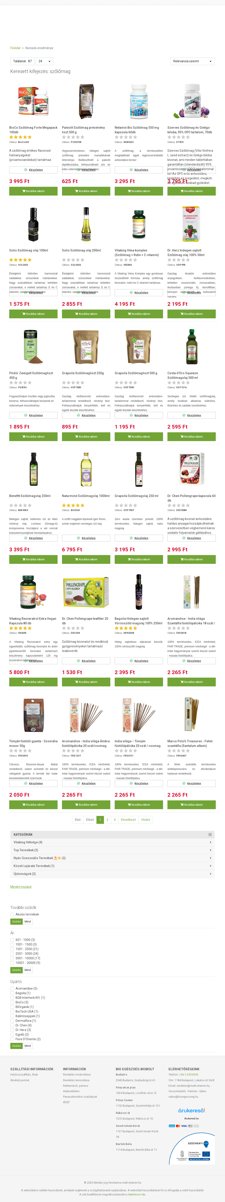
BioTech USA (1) (27, 1011)
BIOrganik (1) (25, 1007)
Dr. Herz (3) (23, 1030)
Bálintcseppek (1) (28, 1016)
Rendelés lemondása (76, 1080)
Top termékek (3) (26, 850)
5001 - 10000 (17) (28, 958)
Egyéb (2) (22, 1034)
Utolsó (145, 819)
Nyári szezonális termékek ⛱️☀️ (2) (40, 858)
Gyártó (16, 981)
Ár (12, 933)
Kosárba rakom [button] (33, 191)
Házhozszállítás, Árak (24, 1074)
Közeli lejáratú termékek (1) (34, 866)
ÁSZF (66, 1102)
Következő (128, 819)
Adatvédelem (71, 1091)
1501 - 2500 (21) (27, 949)
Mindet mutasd (20, 887)
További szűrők (23, 907)
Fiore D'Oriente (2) (28, 1039)
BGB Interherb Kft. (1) (30, 997)
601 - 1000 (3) (25, 940)
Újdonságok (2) (25, 874)
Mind (28, 921)
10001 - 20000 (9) (28, 963)
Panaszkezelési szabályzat (80, 1096)
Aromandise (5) (26, 988)
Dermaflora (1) (26, 1020)
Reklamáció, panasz (75, 1085)
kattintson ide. (137, 1194)
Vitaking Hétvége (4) (28, 842)
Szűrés (16, 921)
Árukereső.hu (191, 1118)
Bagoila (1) (23, 993)
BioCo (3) (22, 1002)
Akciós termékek (27, 914)
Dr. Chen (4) (24, 1025)
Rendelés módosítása (77, 1074)
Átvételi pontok (19, 1080)
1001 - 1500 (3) (26, 944)
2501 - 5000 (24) (27, 953)
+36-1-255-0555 (188, 1074)
